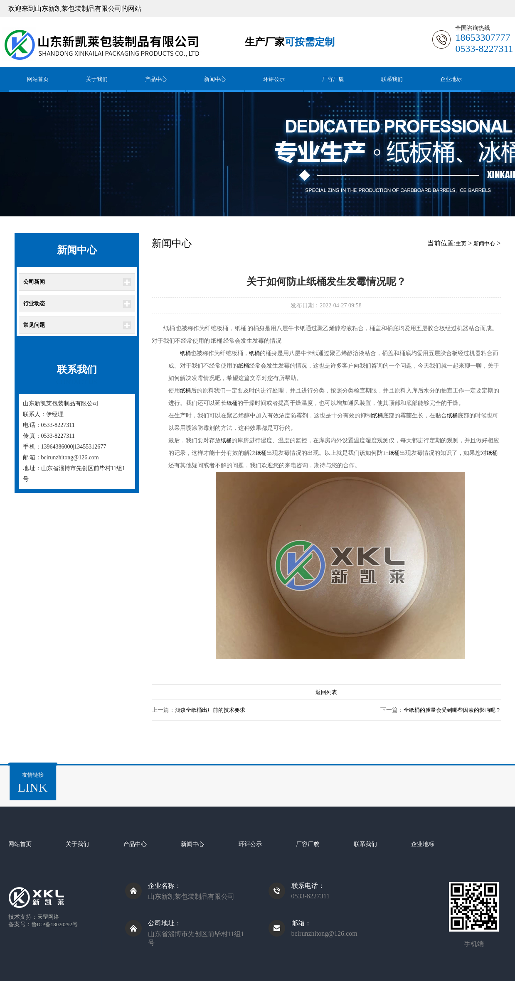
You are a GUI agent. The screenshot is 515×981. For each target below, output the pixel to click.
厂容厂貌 (333, 79)
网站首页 (38, 79)
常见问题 (34, 325)
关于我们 (97, 79)
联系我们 (392, 79)
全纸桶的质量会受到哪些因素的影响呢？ (452, 710)
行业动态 (34, 303)
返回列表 (326, 692)
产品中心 (156, 79)
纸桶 (185, 353)
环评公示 (274, 79)
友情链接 (32, 783)
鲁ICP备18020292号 (55, 924)
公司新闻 (34, 282)
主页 (461, 243)
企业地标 (451, 79)
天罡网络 (48, 917)
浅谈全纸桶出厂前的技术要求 (210, 710)
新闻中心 (215, 79)
